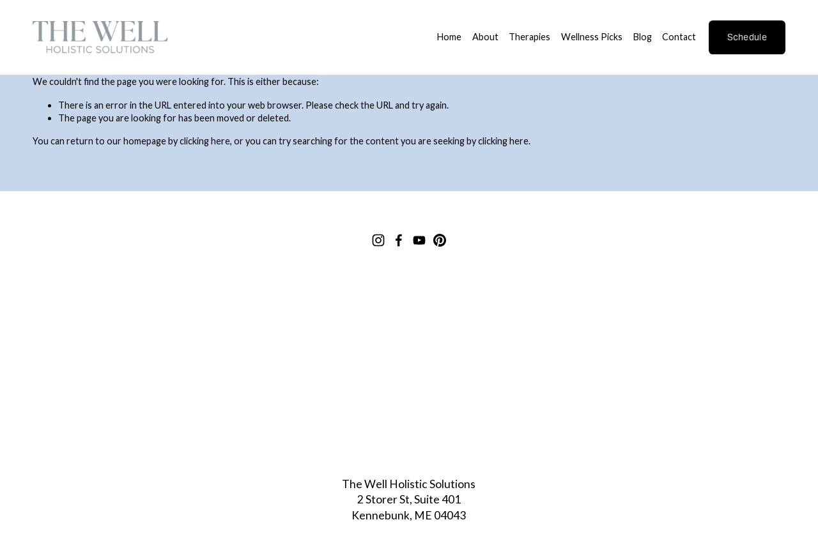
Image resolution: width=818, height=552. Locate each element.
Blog (642, 36)
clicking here (205, 140)
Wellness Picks (591, 36)
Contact (679, 36)
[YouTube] (419, 240)
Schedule (747, 37)
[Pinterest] (439, 240)
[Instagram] (378, 240)
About (485, 36)
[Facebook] (398, 240)
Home (449, 36)
